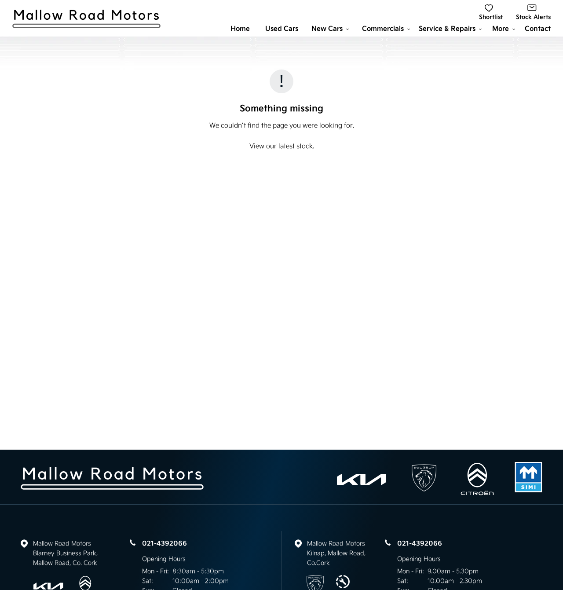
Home (240, 28)
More (503, 28)
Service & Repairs (450, 28)
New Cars (330, 28)
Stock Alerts (533, 12)
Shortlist (491, 12)
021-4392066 (164, 543)
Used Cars (281, 28)
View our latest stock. (281, 145)
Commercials (386, 28)
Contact (538, 28)
